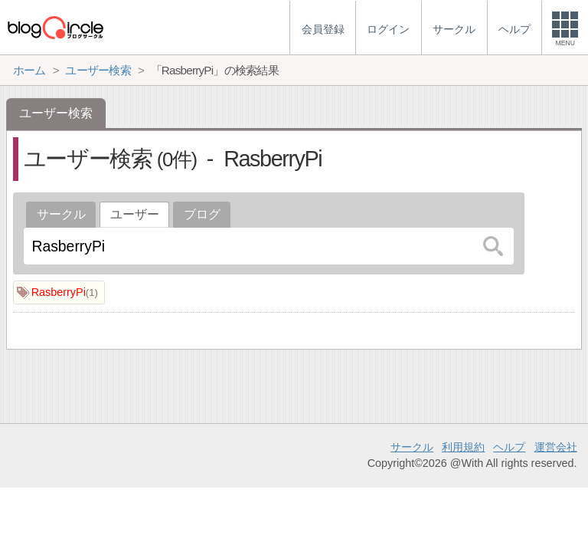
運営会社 (555, 447)
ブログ (202, 214)
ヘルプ (509, 447)
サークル (61, 214)
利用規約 (463, 447)
